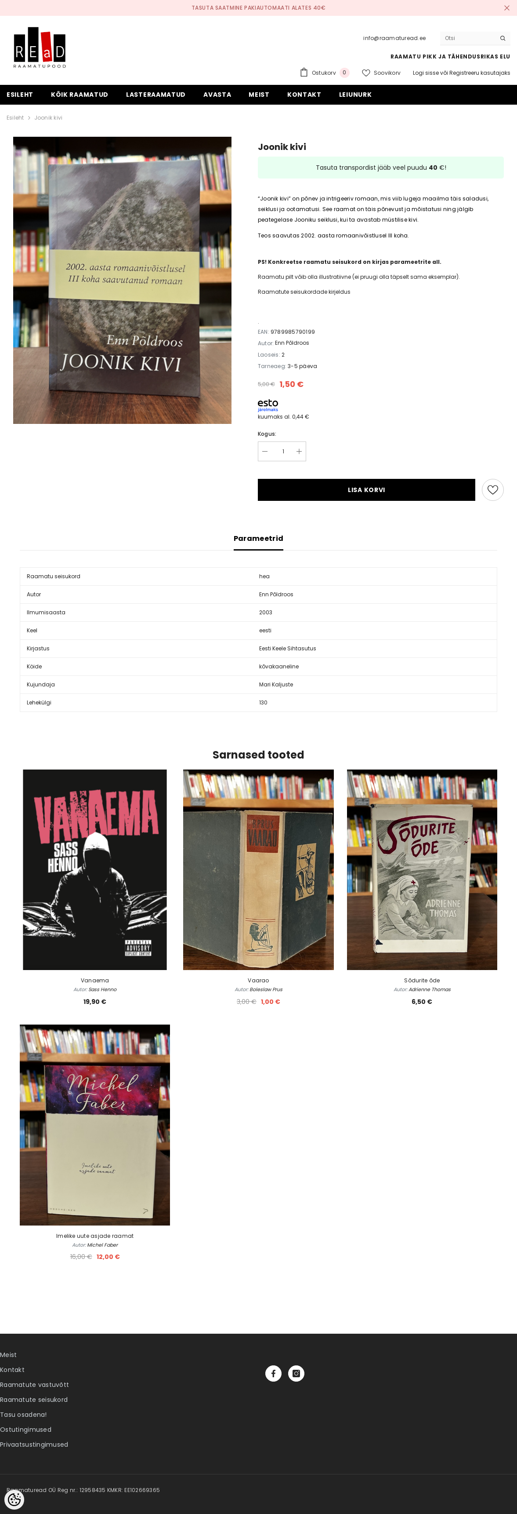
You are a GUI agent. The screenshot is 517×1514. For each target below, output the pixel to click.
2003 (265, 612)
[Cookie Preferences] (14, 1500)
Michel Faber (102, 1244)
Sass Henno (102, 989)
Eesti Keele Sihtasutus (287, 648)
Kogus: (267, 434)
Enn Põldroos (292, 343)
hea (264, 576)
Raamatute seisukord (34, 1399)
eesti (265, 630)
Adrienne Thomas (430, 989)
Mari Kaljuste (276, 684)
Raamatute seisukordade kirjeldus (304, 292)
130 (263, 702)
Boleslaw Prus (265, 989)
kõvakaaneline (279, 666)
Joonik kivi (48, 117)
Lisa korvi (366, 489)
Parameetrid (259, 538)
